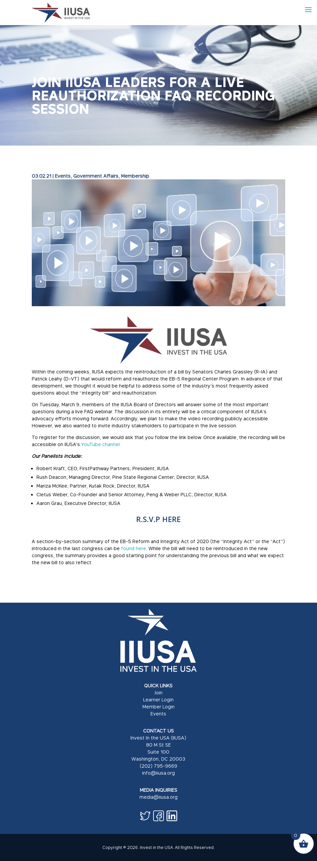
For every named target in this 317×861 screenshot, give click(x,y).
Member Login (158, 706)
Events (63, 176)
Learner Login (158, 699)
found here (133, 548)
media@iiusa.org (158, 797)
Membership (135, 176)
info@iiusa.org (158, 773)
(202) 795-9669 (158, 766)
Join (158, 692)
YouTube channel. (101, 444)
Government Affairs (95, 176)
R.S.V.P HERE (158, 519)
